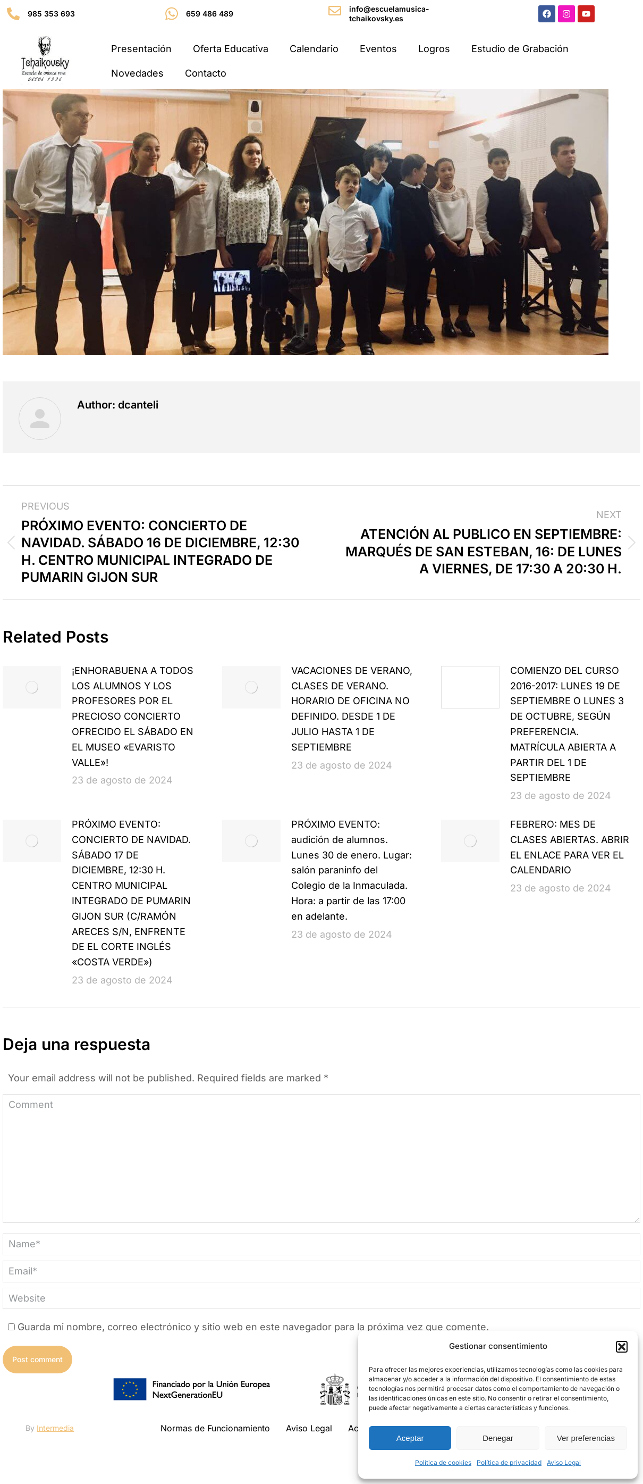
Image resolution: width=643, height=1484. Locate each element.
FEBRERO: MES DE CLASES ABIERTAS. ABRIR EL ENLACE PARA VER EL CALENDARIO (569, 847)
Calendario (314, 48)
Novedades (137, 73)
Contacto (205, 73)
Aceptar (410, 1438)
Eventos (378, 48)
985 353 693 (51, 13)
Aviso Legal (564, 1462)
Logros (434, 48)
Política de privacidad (509, 1462)
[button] (621, 1346)
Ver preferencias (586, 1438)
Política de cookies (443, 1462)
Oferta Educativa (230, 48)
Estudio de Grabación (520, 48)
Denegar (498, 1438)
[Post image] (32, 687)
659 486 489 (209, 13)
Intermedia (55, 1427)
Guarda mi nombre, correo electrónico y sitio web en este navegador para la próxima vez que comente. (253, 1326)
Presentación (141, 48)
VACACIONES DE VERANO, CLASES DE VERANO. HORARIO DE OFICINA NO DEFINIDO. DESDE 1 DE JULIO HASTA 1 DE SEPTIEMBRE (351, 709)
